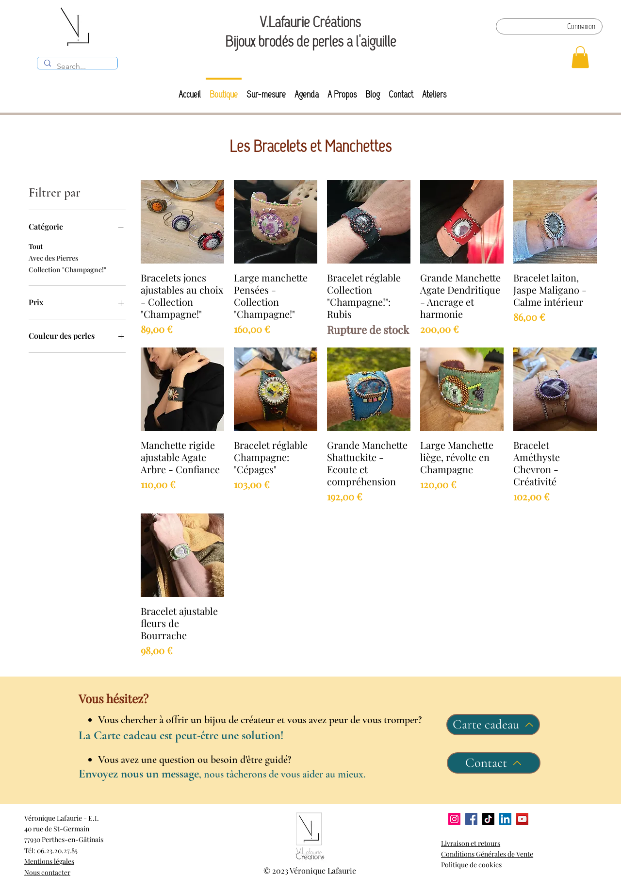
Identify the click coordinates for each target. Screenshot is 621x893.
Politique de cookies (471, 864)
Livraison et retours (470, 843)
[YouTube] (522, 819)
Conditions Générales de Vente (487, 854)
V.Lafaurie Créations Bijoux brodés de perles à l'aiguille (310, 32)
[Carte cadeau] (493, 724)
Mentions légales (49, 861)
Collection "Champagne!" (67, 269)
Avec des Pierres (53, 257)
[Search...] (77, 66)
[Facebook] (471, 819)
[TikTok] (488, 819)
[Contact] (493, 763)
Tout (36, 246)
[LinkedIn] (505, 819)
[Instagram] (454, 819)
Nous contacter (47, 872)
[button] (580, 57)
